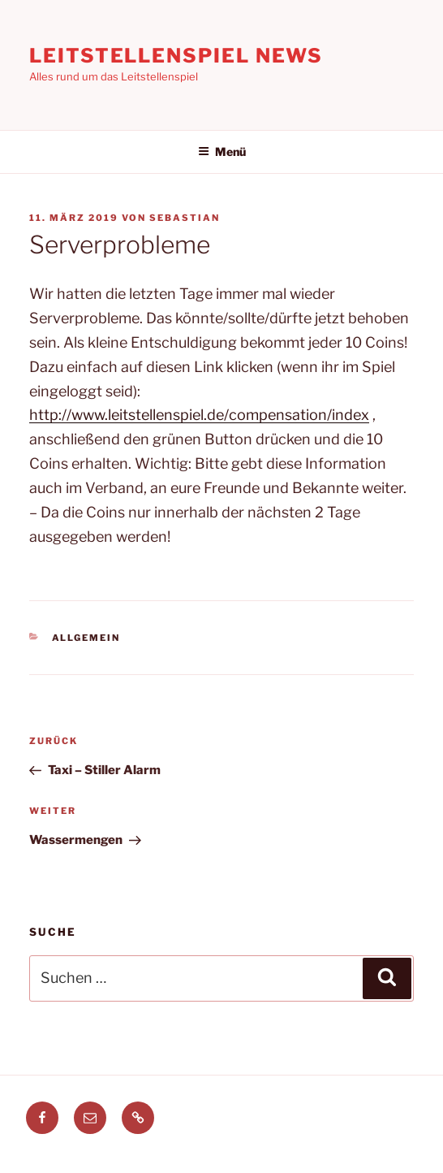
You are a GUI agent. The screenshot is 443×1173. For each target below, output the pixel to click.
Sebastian (184, 217)
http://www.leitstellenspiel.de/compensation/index (199, 414)
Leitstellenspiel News (176, 55)
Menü (222, 151)
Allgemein (86, 637)
